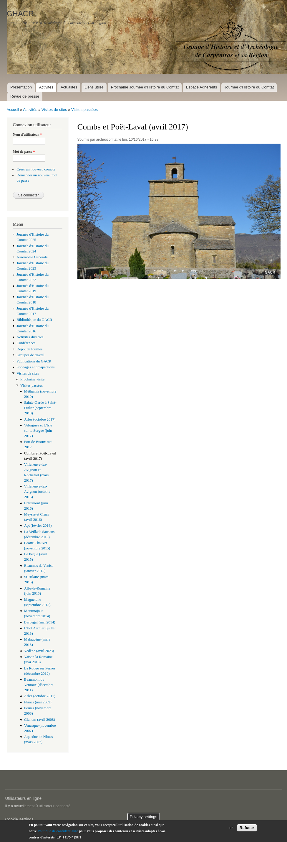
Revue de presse (24, 96)
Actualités (69, 87)
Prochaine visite (32, 379)
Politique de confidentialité (58, 831)
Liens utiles (94, 87)
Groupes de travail (30, 355)
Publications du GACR (33, 361)
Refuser (247, 827)
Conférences (25, 343)
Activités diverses (29, 337)
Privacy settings (143, 817)
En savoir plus (69, 837)
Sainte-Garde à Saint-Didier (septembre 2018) (40, 408)
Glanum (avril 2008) (39, 720)
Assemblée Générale (31, 257)
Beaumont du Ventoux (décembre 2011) (39, 684)
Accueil (13, 109)
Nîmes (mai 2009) (38, 702)
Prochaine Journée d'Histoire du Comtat (145, 87)
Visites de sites (54, 109)
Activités (46, 87)
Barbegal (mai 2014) (39, 622)
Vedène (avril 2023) (39, 651)
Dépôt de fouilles (29, 349)
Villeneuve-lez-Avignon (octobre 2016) (37, 491)
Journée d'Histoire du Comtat (249, 87)
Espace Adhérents (201, 87)
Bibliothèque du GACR (34, 320)
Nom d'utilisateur (27, 134)
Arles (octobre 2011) (39, 696)
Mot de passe (24, 152)
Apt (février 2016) (38, 525)
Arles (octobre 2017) (39, 419)
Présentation (21, 87)
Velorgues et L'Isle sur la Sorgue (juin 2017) (38, 430)
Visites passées (84, 109)
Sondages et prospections (35, 367)
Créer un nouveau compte (35, 169)
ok (231, 827)
